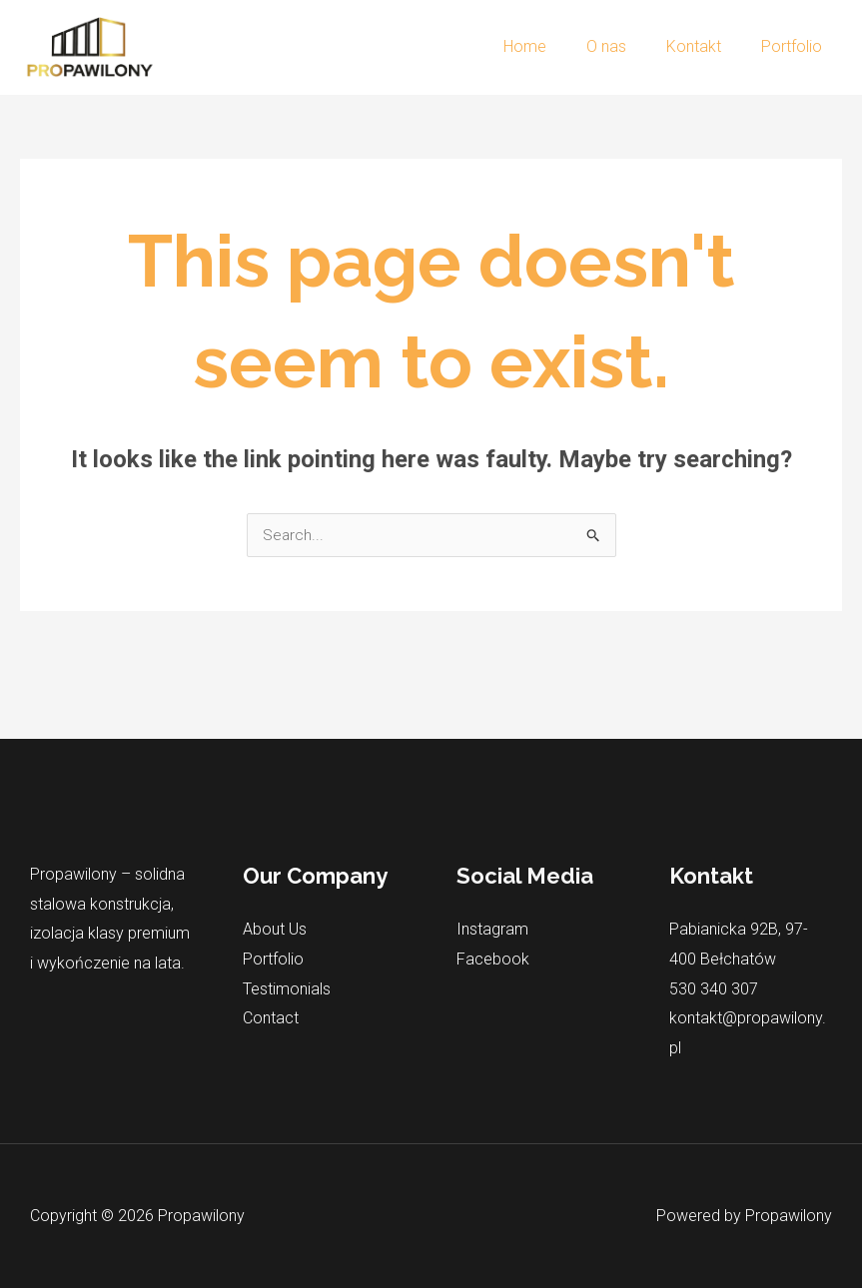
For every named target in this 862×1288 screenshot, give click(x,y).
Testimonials (287, 988)
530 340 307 (713, 988)
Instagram (492, 930)
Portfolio (795, 46)
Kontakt (705, 46)
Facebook (492, 960)
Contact (271, 1018)
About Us (275, 930)
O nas (626, 46)
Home (552, 46)
